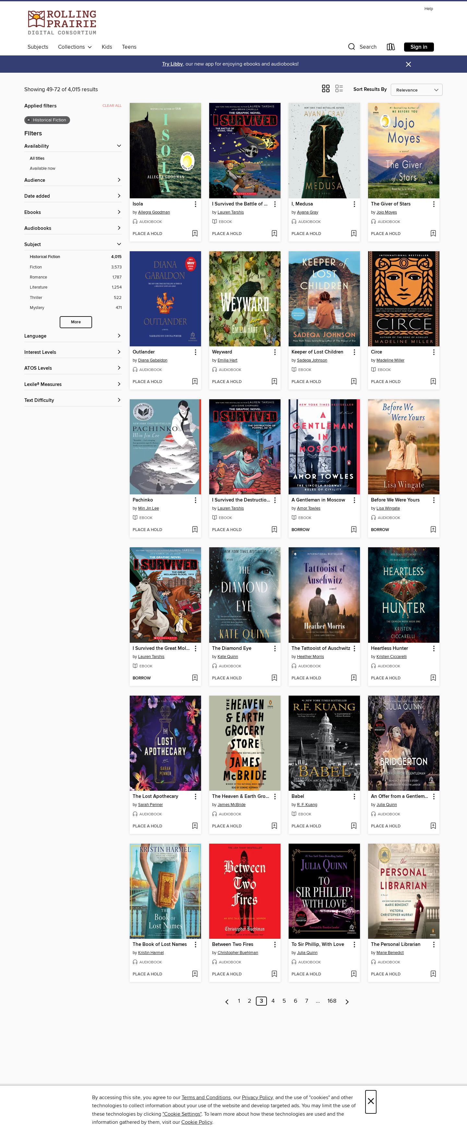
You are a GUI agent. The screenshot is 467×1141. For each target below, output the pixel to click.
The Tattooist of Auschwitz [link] (321, 648)
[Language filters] (73, 336)
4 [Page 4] (273, 1001)
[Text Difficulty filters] (73, 400)
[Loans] (391, 48)
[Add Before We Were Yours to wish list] (433, 530)
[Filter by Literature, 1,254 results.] (76, 287)
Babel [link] (298, 797)
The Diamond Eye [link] (231, 648)
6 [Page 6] (295, 1001)
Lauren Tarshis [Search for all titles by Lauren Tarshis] (231, 212)
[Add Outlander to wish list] (195, 382)
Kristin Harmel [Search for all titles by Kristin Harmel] (151, 952)
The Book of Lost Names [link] (160, 945)
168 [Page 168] (332, 1001)
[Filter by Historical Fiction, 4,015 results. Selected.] (76, 257)
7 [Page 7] (306, 1001)
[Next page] (347, 1001)
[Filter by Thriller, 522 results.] (76, 297)
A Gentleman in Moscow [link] (318, 500)
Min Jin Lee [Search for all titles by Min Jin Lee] (148, 508)
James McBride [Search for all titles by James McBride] (231, 804)
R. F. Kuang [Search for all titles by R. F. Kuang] (307, 804)
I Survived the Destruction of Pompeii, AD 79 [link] (241, 500)
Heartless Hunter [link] (389, 648)
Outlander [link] (144, 352)
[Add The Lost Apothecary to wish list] (195, 826)
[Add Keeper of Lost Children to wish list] (354, 382)
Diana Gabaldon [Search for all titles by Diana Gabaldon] (152, 360)
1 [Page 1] (239, 1001)
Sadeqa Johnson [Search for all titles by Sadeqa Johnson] (312, 360)
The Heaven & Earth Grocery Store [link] (241, 797)
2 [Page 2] (249, 1001)
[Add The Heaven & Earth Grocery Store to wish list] (274, 826)
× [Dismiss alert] (408, 64)
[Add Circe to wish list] (433, 382)
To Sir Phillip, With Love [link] (318, 945)
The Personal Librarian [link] (396, 945)
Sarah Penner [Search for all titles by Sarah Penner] (150, 804)
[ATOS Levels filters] (73, 368)
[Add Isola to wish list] (195, 234)
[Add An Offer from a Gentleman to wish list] (433, 826)
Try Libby (172, 64)
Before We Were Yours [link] (395, 500)
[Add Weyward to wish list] (274, 382)
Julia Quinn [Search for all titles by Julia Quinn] (387, 804)
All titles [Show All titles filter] (37, 158)
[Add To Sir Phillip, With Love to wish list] (354, 974)
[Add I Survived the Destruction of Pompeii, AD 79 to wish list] (274, 530)
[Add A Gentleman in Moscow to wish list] (354, 530)
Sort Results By (370, 89)
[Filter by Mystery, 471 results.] (76, 307)
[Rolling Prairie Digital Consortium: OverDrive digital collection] (62, 22)
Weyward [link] (222, 352)
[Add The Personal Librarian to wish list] (433, 974)
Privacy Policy (257, 1097)
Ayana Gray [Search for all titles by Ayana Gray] (307, 212)
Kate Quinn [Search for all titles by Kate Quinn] (228, 656)
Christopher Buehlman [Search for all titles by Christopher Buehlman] (238, 952)
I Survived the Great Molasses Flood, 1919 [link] (162, 648)
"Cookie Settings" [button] (181, 1114)
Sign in (419, 47)
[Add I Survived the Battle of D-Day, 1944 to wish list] (274, 234)
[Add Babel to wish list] (354, 826)
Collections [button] (75, 47)
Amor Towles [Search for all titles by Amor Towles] (308, 508)
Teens (129, 47)
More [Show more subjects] (76, 322)
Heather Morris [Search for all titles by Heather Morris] (310, 656)
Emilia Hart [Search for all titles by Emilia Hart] (227, 360)
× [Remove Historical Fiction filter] (28, 120)
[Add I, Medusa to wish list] (354, 234)
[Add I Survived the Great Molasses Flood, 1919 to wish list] (195, 678)
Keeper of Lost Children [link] (317, 352)
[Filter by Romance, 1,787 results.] (76, 277)
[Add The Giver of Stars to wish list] (433, 234)
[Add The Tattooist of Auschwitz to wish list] (354, 678)
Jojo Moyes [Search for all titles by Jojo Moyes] (387, 212)
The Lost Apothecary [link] (155, 797)
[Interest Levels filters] (73, 352)
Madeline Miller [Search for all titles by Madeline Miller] (390, 360)
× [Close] (371, 1102)
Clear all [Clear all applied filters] (112, 105)
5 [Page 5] (284, 1001)
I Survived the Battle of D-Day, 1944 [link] (241, 204)
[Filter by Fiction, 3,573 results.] (76, 267)
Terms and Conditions (206, 1097)
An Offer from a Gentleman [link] (400, 797)
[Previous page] (227, 1001)
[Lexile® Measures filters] (73, 384)
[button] (361, 48)
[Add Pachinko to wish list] (195, 530)
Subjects (38, 47)
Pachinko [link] (143, 500)
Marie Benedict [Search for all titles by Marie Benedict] (390, 952)
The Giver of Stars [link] (391, 204)
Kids (107, 47)
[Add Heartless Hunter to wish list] (433, 678)
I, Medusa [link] (302, 204)
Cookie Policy (196, 1122)
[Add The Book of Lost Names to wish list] (195, 974)
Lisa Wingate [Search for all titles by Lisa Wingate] (388, 508)
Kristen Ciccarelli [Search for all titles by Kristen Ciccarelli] (392, 656)
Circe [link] (376, 352)
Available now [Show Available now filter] (42, 168)
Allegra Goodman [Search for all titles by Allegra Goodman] (154, 212)
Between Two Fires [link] (232, 945)
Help (429, 8)
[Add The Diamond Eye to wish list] (274, 678)
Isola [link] (138, 204)
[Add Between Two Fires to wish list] (274, 974)
